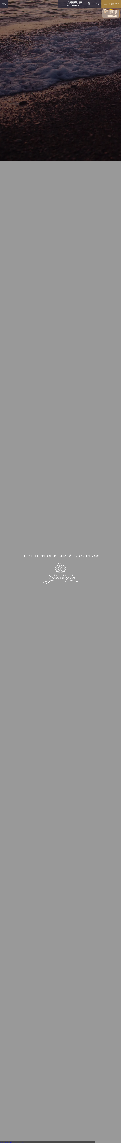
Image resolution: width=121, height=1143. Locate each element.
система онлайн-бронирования (13, 1142)
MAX (68, 5)
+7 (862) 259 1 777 (74, 2)
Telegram (75, 5)
